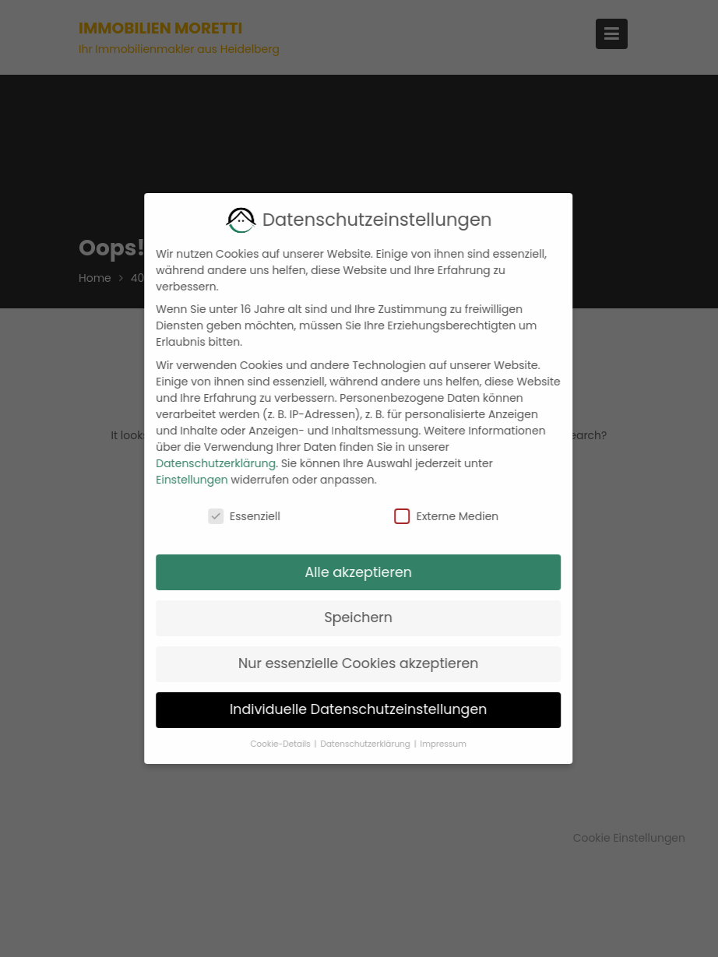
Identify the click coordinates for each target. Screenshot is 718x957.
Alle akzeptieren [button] (350, 572)
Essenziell (236, 516)
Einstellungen (184, 479)
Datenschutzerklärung (208, 463)
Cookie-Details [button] (273, 744)
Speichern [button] (350, 617)
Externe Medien (438, 516)
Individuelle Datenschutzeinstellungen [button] (351, 709)
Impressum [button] (435, 744)
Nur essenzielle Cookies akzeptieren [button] (351, 663)
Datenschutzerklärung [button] (358, 744)
